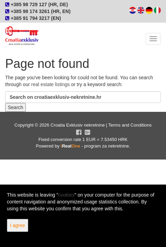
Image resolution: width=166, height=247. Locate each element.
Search (15, 107)
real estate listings (50, 84)
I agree (17, 225)
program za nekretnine (106, 146)
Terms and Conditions (130, 125)
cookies (66, 195)
